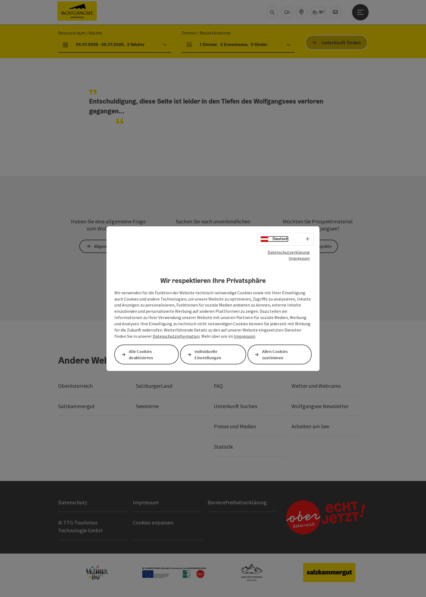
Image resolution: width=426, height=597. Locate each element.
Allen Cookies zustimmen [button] (275, 354)
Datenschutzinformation (176, 336)
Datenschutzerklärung (289, 252)
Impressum (299, 258)
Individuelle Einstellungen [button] (208, 354)
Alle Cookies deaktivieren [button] (141, 354)
